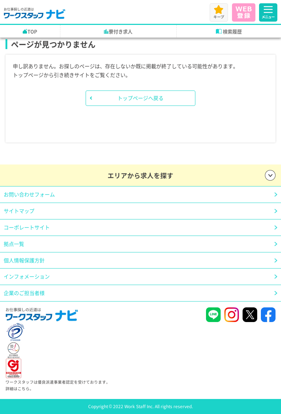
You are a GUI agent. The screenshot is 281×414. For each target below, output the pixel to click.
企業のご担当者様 (24, 292)
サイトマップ (19, 210)
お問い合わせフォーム (29, 194)
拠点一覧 (14, 243)
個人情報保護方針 (24, 260)
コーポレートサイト (27, 227)
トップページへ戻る (140, 97)
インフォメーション (27, 276)
